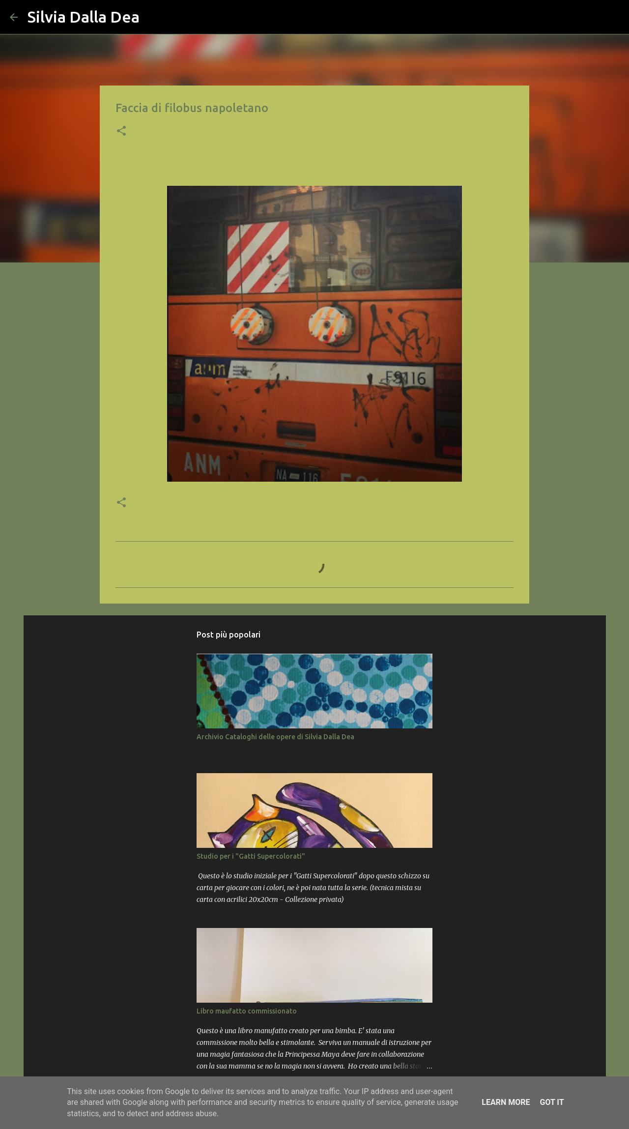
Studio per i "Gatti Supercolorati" (251, 856)
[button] (121, 132)
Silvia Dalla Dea (84, 17)
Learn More (506, 1102)
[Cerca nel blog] (569, 17)
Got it (552, 1102)
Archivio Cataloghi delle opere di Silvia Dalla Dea (275, 737)
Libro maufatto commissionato (247, 1011)
